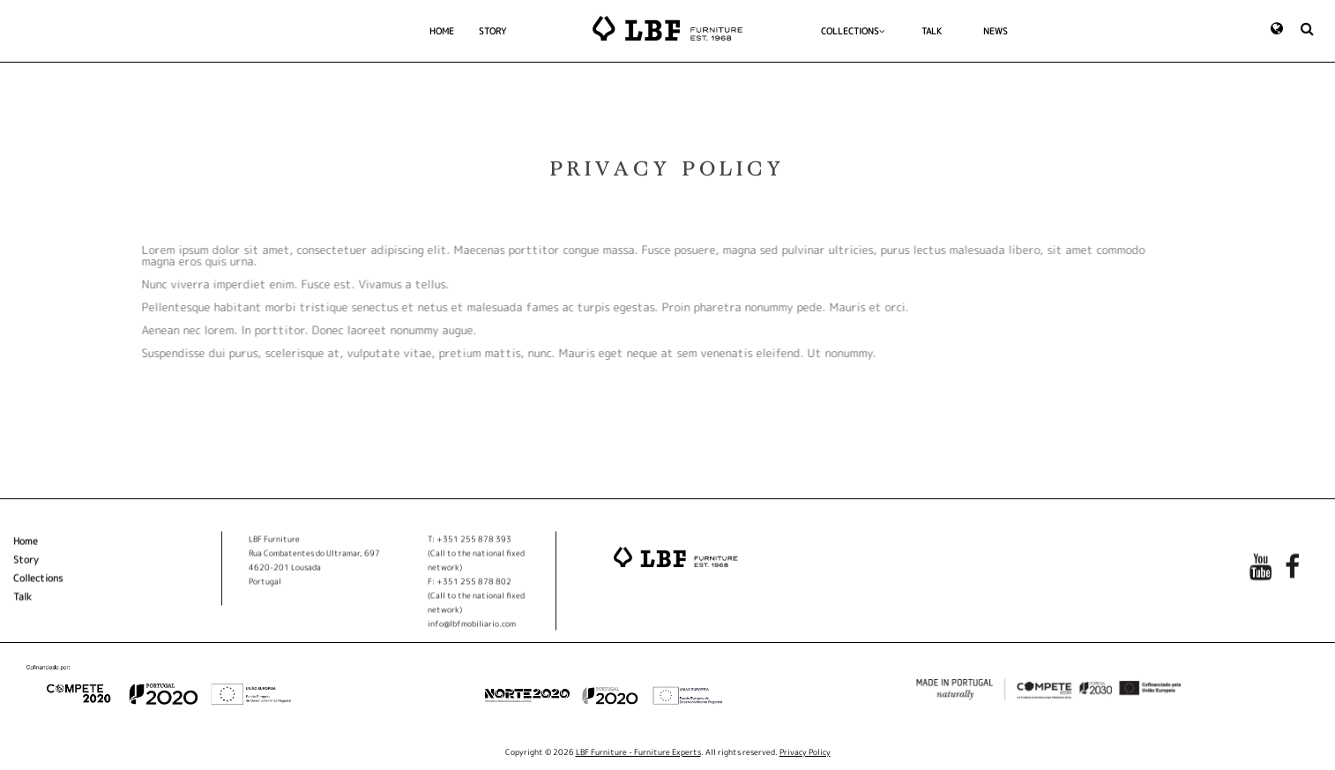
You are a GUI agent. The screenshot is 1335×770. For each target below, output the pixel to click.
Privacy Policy (805, 752)
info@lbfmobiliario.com (472, 628)
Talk (22, 601)
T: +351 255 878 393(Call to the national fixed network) (476, 558)
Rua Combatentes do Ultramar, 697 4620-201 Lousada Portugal (314, 572)
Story (26, 564)
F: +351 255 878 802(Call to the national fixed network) (476, 600)
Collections (38, 583)
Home (25, 546)
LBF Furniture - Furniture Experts (638, 752)
